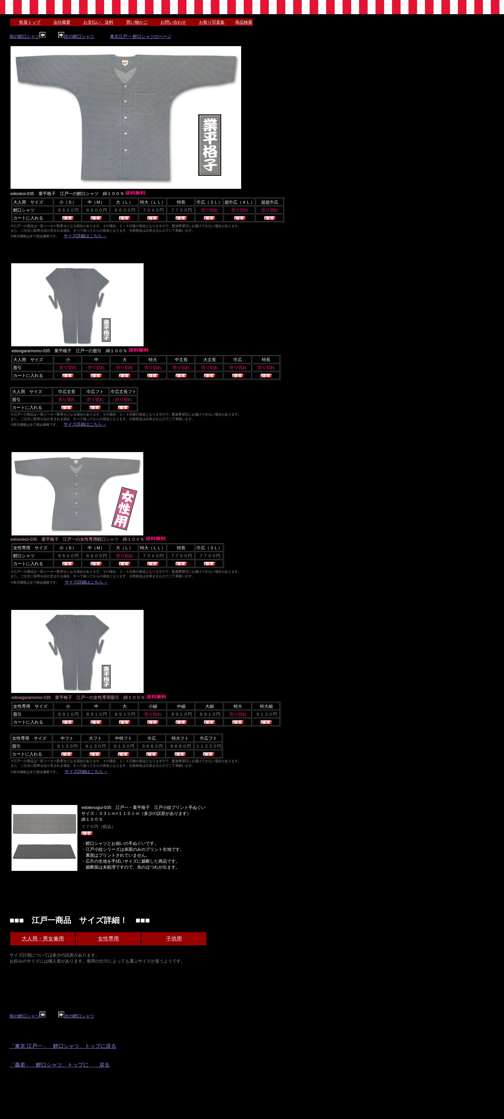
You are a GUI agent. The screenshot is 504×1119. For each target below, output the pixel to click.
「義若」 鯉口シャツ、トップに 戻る (60, 1065)
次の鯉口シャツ (76, 36)
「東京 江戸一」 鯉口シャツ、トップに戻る (63, 1046)
